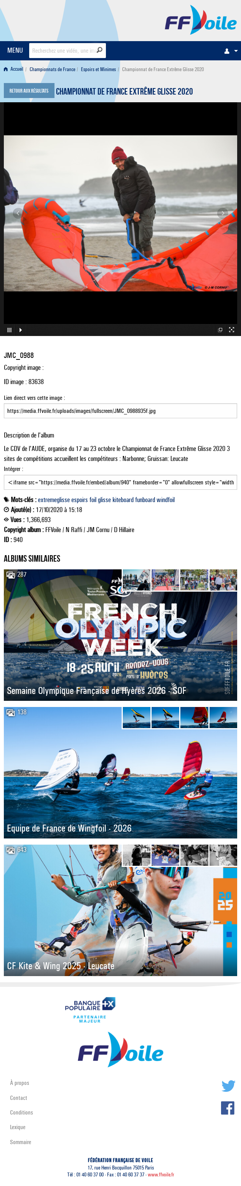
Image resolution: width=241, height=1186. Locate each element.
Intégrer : (120, 477)
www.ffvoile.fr (161, 1174)
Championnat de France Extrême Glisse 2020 (124, 92)
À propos (19, 1082)
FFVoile (201, 19)
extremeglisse (54, 500)
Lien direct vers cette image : (120, 406)
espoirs (79, 500)
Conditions (21, 1112)
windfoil (166, 500)
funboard (145, 500)
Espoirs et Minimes (98, 69)
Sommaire (20, 1142)
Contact (18, 1097)
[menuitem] (229, 50)
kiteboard (123, 500)
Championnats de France (52, 69)
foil (92, 500)
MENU (15, 50)
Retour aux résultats (29, 91)
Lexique (17, 1127)
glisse (104, 500)
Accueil (13, 69)
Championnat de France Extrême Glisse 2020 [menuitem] (163, 69)
